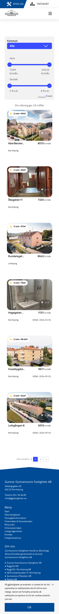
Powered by (45, 97)
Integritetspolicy (13, 537)
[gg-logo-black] (11, 11)
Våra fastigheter (12, 514)
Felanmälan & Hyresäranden (18, 521)
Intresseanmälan (13, 528)
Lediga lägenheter (13, 531)
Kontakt (8, 534)
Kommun (12, 40)
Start (7, 511)
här (52, 584)
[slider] (9, 64)
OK (29, 607)
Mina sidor (10, 524)
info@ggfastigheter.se (15, 498)
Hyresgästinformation (15, 518)
